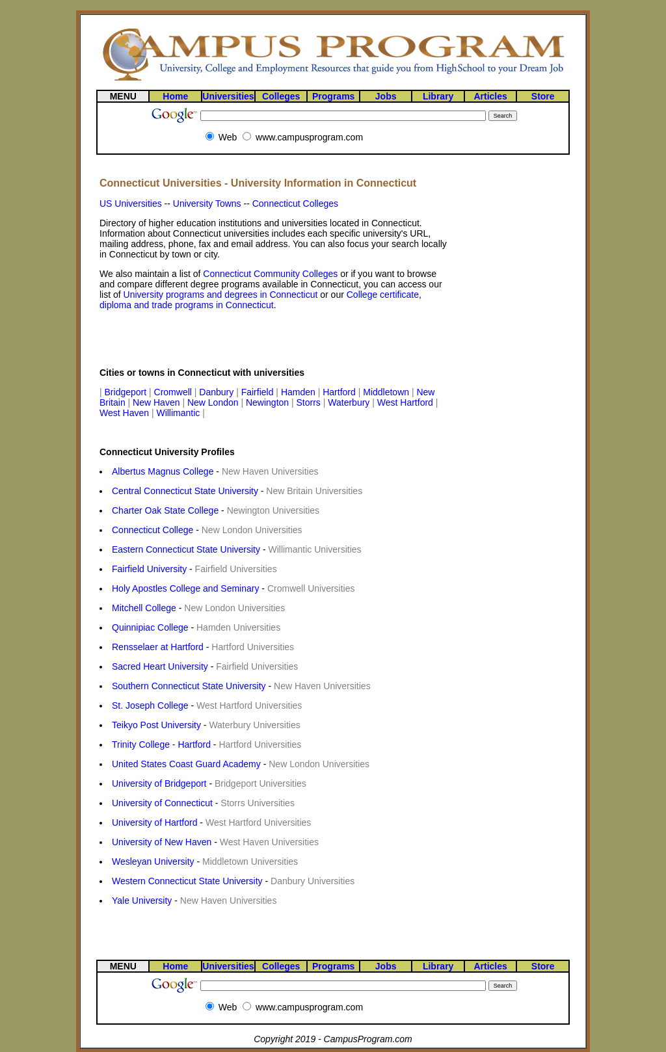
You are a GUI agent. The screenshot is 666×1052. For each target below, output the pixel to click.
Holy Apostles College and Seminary (185, 588)
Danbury (217, 392)
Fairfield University (149, 569)
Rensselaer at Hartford (158, 647)
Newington (268, 402)
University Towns (207, 203)
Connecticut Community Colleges (270, 274)
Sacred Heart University (160, 666)
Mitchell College (144, 608)
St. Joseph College (150, 705)
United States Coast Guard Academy (186, 764)
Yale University (142, 900)
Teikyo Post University (156, 725)
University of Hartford (154, 822)
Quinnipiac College (150, 627)
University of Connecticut (162, 803)
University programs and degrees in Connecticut (221, 294)
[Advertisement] (252, 338)
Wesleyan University (153, 861)
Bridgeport (127, 392)
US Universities (131, 203)
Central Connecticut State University (185, 491)
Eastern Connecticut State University (186, 549)
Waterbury (350, 402)
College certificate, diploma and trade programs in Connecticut (260, 299)
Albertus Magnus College (162, 471)
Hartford (340, 392)
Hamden (299, 392)
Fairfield (258, 392)
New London (214, 402)
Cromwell (174, 392)
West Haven (126, 413)
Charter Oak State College (165, 510)
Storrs (310, 402)
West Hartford (406, 402)
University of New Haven (161, 842)
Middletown (387, 392)
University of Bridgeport (159, 783)
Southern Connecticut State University (189, 686)
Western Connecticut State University (187, 881)
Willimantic (179, 413)
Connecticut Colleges (295, 203)
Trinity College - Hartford (161, 744)
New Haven (157, 402)
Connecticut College (152, 530)
